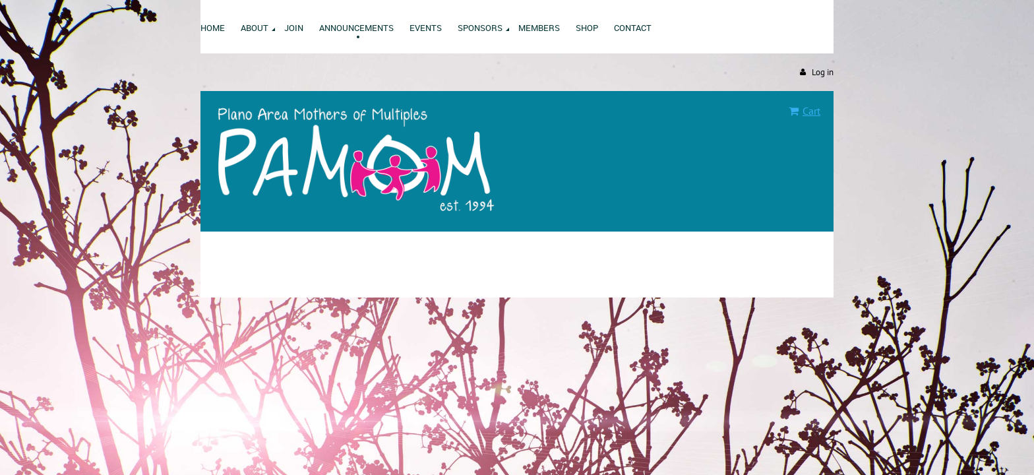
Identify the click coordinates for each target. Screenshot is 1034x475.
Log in (823, 72)
